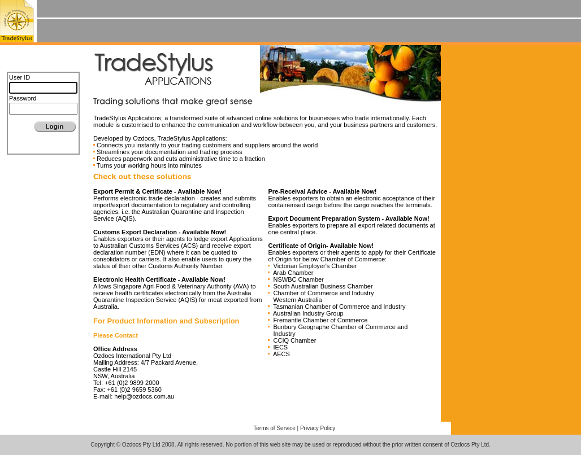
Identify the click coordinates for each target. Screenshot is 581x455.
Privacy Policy (317, 428)
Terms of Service (274, 428)
